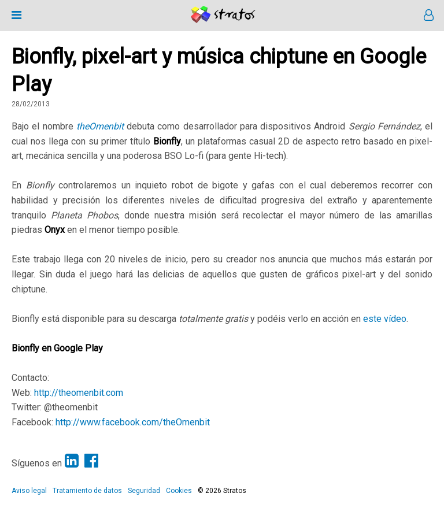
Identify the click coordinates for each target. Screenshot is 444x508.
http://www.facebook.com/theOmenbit (133, 422)
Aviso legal (29, 491)
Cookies (179, 491)
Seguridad (144, 491)
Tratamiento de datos (87, 491)
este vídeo (384, 318)
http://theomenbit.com (78, 392)
